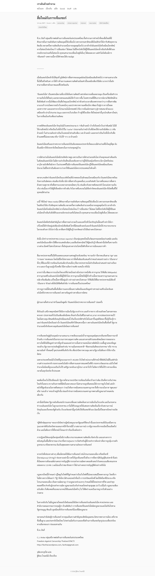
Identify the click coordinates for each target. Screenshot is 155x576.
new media (92, 23)
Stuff (69, 8)
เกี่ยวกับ (49, 8)
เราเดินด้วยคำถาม (46, 3)
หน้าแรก (40, 8)
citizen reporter (72, 23)
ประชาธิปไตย (43, 27)
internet (83, 23)
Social (62, 8)
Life (75, 8)
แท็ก (56, 8)
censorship (60, 23)
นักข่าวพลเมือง (104, 23)
